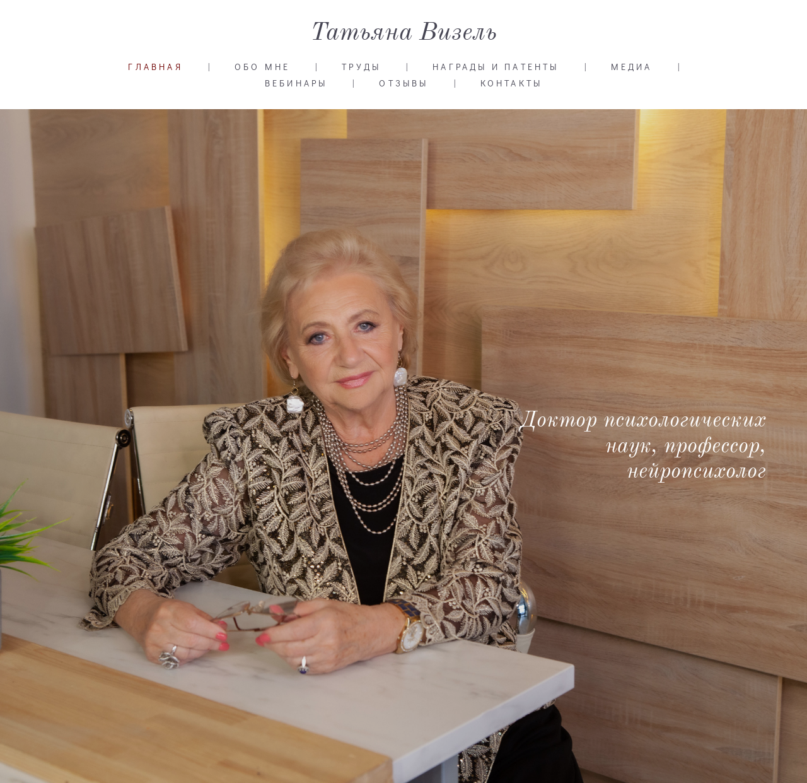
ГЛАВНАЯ (155, 67)
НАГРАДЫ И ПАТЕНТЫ (496, 67)
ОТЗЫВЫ (403, 83)
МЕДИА (632, 67)
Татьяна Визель (403, 33)
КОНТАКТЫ (511, 83)
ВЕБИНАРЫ (296, 83)
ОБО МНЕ (262, 67)
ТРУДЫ (361, 67)
